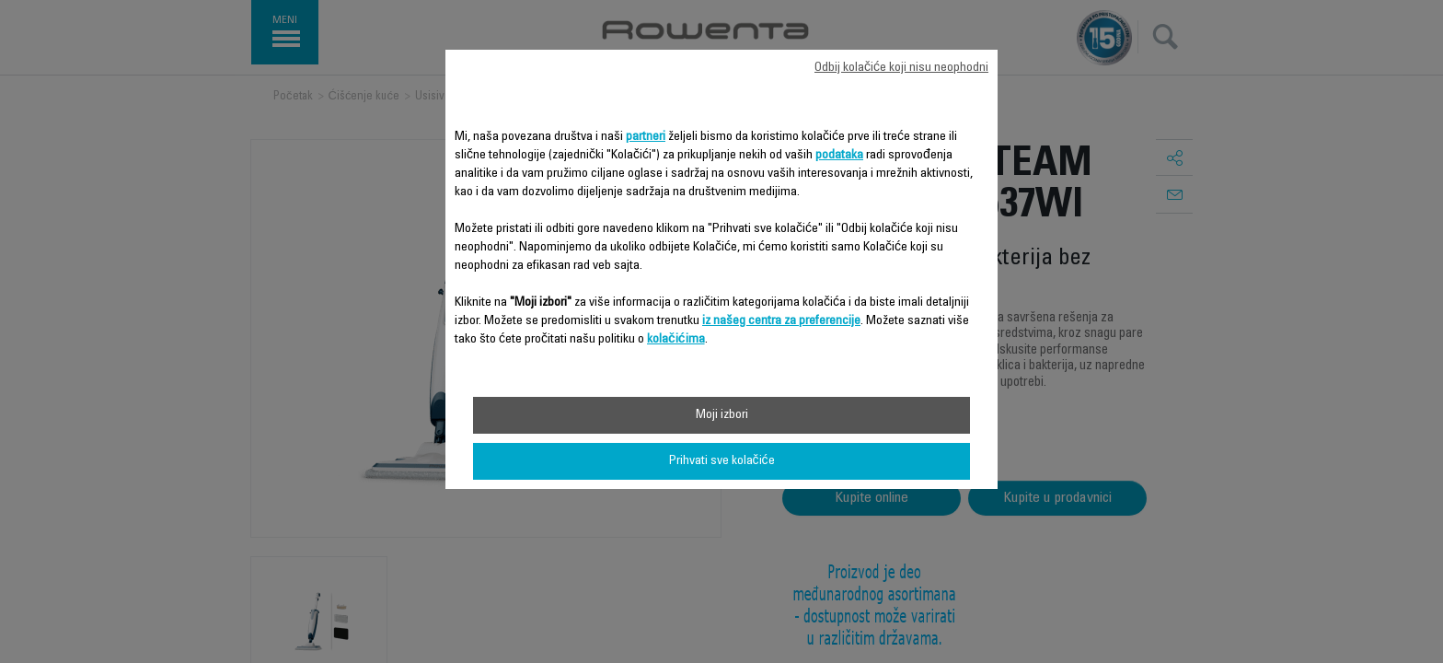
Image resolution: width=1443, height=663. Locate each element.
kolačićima (676, 339)
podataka (839, 155)
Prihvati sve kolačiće (722, 461)
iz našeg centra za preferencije (781, 321)
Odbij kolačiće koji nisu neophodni (901, 68)
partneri (645, 137)
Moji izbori (722, 415)
